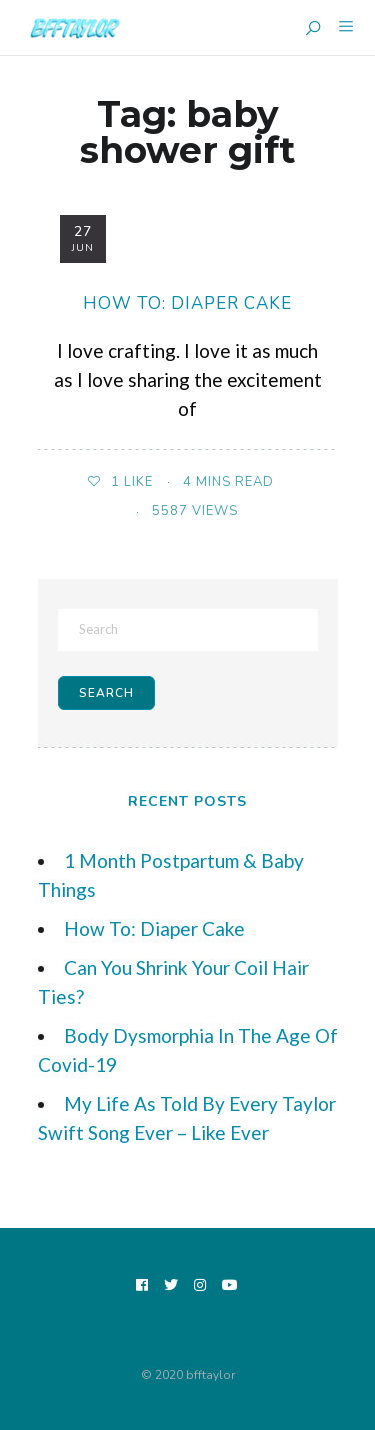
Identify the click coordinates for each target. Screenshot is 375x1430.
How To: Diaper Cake (187, 303)
